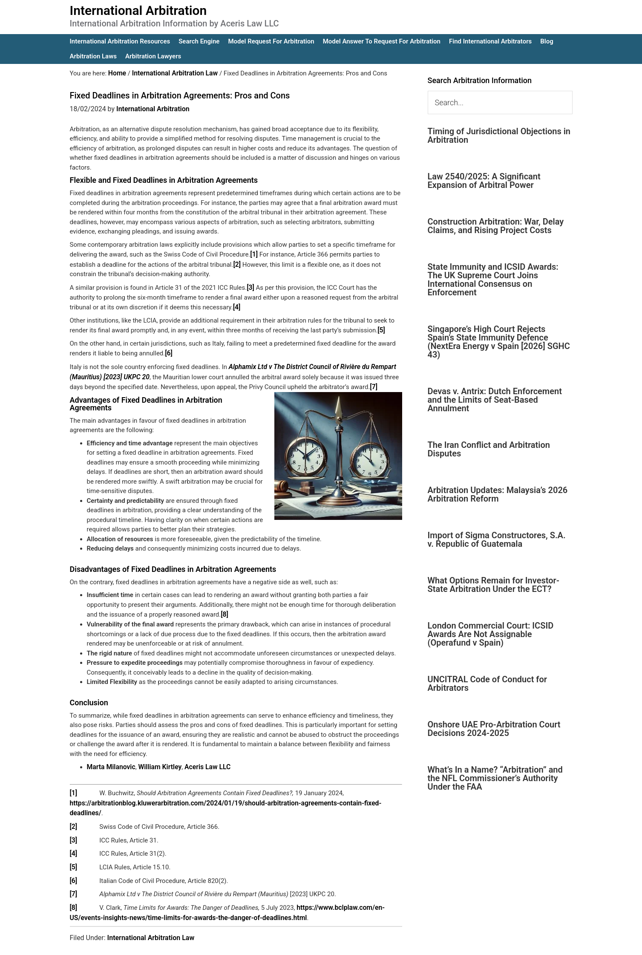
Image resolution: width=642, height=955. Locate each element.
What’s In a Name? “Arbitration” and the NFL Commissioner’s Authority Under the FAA (495, 778)
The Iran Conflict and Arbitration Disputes (489, 449)
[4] (236, 305)
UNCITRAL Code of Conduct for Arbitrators (487, 683)
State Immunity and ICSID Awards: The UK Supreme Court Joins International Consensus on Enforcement (493, 279)
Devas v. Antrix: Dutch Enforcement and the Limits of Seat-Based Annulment (495, 399)
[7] (373, 382)
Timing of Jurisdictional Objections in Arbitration (499, 135)
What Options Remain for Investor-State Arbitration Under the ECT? (494, 584)
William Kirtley (156, 761)
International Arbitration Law (151, 917)
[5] (381, 328)
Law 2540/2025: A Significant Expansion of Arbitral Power (484, 180)
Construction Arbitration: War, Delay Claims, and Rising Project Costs (496, 225)
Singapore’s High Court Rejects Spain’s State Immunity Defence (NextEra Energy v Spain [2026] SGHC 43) (499, 342)
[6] (168, 350)
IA (343, 943)
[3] (250, 286)
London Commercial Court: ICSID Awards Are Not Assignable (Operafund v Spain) (491, 634)
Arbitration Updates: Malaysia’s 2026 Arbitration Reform (498, 494)
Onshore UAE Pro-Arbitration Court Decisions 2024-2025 (494, 728)
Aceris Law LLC (202, 761)
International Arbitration (138, 10)
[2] (236, 263)
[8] (224, 609)
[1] (253, 253)
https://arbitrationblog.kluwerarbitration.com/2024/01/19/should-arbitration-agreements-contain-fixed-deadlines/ (233, 796)
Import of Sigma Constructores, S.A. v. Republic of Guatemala (497, 539)
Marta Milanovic (110, 761)
